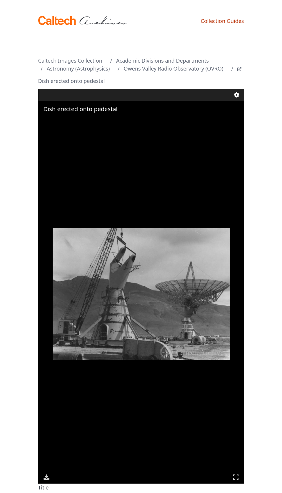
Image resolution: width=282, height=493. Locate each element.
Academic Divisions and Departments (162, 60)
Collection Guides (222, 20)
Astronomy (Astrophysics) (78, 68)
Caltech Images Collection (70, 60)
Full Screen (235, 477)
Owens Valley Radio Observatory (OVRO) (173, 68)
